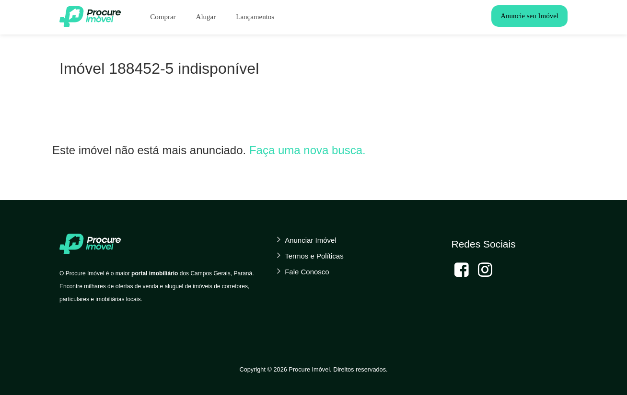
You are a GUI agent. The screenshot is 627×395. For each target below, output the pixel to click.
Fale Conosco (307, 272)
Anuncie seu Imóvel (529, 16)
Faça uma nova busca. (307, 150)
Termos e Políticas (314, 256)
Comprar (162, 17)
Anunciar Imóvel (311, 240)
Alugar (206, 17)
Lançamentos (255, 17)
